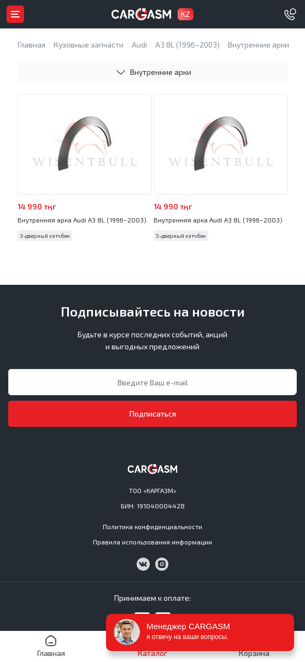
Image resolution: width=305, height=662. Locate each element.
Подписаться (153, 413)
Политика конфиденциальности (152, 526)
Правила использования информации (152, 542)
